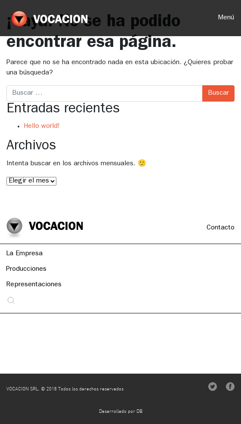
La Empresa (24, 254)
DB (139, 411)
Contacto (221, 228)
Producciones (26, 269)
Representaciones (34, 285)
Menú (226, 18)
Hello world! (42, 126)
